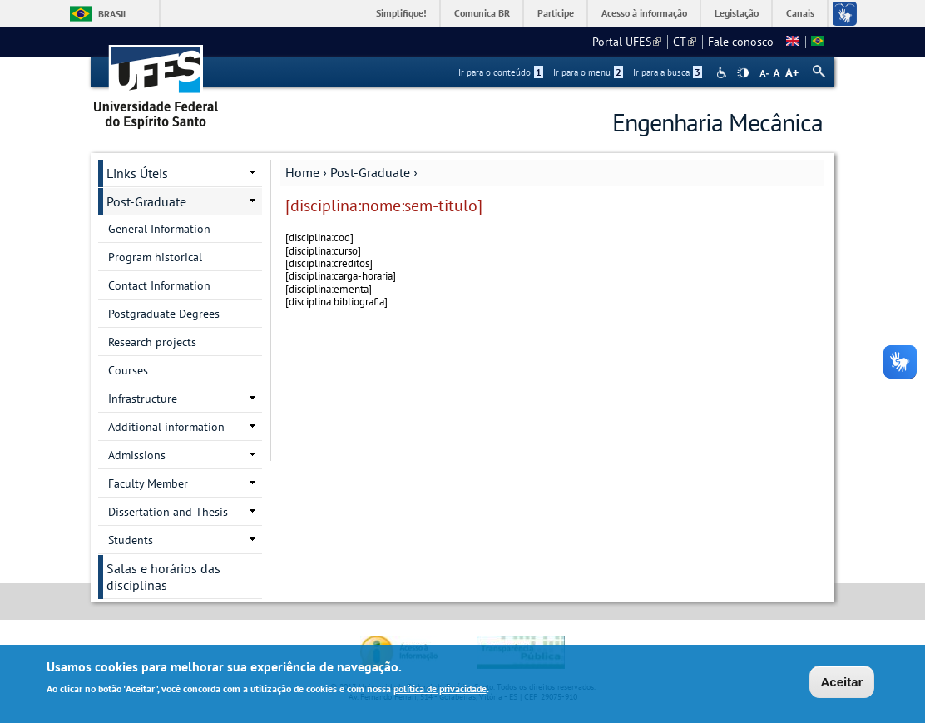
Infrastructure (142, 398)
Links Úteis (137, 173)
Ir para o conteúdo (500, 72)
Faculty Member (148, 483)
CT (684, 41)
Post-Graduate (370, 172)
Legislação (737, 13)
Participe (555, 13)
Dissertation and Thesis (168, 511)
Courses (128, 370)
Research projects (152, 341)
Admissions (137, 455)
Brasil (113, 13)
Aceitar (842, 683)
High (743, 73)
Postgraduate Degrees (164, 313)
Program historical (155, 257)
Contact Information (159, 285)
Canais (800, 13)
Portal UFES (626, 41)
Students (130, 539)
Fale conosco (741, 41)
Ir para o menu (588, 72)
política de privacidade (440, 690)
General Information (159, 228)
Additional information (166, 426)
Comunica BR (482, 13)
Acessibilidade (723, 72)
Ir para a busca (667, 72)
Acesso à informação (644, 13)
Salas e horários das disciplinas (163, 576)
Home (302, 172)
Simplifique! (401, 13)
